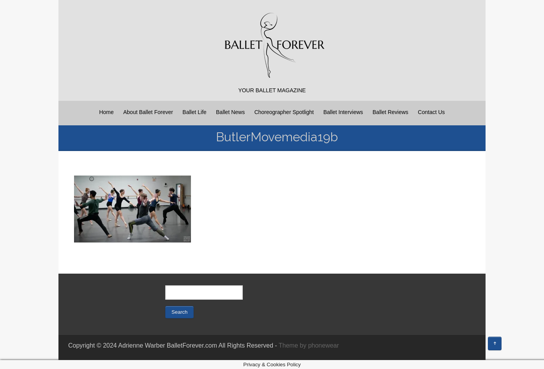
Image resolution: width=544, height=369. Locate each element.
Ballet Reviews (390, 112)
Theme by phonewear (309, 345)
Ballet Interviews (343, 112)
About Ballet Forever (148, 112)
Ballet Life (194, 112)
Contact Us (431, 112)
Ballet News (230, 112)
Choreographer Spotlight (284, 112)
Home (106, 112)
